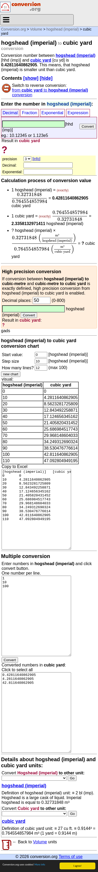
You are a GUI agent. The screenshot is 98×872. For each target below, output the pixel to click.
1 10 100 (36, 616)
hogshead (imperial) (63, 29)
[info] (36, 159)
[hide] (46, 78)
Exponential (53, 113)
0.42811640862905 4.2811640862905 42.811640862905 (36, 712)
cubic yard (40, 60)
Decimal (10, 113)
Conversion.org (13, 29)
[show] (30, 78)
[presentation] (29, 197)
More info (39, 864)
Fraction (29, 113)
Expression (78, 113)
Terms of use (71, 856)
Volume (36, 29)
